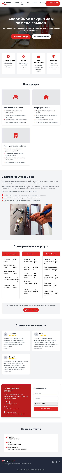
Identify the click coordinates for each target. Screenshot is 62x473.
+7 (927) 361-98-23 (52, 3)
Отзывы (34, 2)
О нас (22, 3)
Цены (27, 2)
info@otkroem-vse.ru (12, 409)
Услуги (17, 2)
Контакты (42, 2)
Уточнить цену (31, 310)
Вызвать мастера (20, 37)
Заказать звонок (41, 37)
